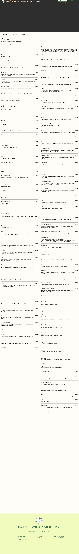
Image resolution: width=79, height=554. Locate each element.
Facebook (39, 537)
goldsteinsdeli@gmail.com (58, 536)
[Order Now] (62, 1)
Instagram (39, 536)
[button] (65, 2)
